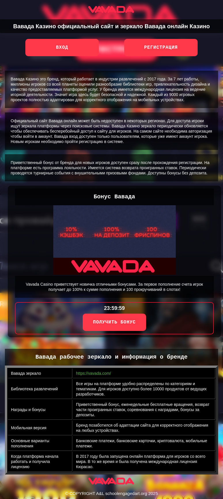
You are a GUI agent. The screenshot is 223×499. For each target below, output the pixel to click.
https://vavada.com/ (93, 373)
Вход (62, 47)
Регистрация (161, 47)
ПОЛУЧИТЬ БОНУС (114, 322)
